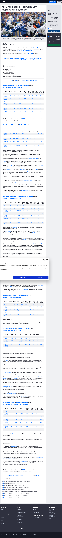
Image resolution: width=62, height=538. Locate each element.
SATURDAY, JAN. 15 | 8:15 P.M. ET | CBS (13, 127)
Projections (11, 58)
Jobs (2, 509)
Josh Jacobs (5, 99)
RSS (52, 518)
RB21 (27, 413)
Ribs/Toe (21, 413)
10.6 (32, 416)
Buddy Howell (6, 424)
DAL (14, 314)
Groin (20, 111)
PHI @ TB (21, 80)
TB (14, 205)
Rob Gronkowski (6, 211)
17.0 (29, 106)
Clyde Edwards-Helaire (6, 345)
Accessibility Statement (24, 534)
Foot (20, 106)
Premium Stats (19, 515)
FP (32, 94)
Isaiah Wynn (10, 165)
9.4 (29, 111)
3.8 (29, 108)
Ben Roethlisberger (6, 341)
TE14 (25, 108)
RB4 (25, 98)
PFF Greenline (25, 118)
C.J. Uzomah (5, 96)
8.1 (27, 145)
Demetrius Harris (6, 429)
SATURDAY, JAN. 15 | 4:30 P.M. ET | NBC (13, 87)
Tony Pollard (5, 312)
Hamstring (18, 145)
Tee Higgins (5, 106)
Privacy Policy (8, 534)
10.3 (32, 417)
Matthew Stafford (6, 411)
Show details (51, 273)
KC (15, 338)
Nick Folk (5, 143)
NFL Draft (2, 523)
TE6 (27, 416)
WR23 (23, 138)
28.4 (27, 205)
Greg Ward (6, 218)
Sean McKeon (5, 315)
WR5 (23, 208)
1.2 (31, 422)
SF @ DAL (25, 80)
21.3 (26, 304)
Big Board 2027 (20, 522)
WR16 (27, 417)
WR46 (23, 218)
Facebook (53, 513)
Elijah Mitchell (5, 307)
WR (10, 106)
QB (10, 94)
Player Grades (19, 513)
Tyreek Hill (6, 338)
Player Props (19, 509)
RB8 (27, 419)
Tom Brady (6, 205)
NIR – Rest (18, 133)
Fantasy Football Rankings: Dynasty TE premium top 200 (13, 485)
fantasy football (35, 47)
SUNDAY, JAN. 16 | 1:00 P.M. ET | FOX (12, 198)
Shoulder (20, 344)
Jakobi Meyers (5, 136)
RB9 (26, 348)
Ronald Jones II (26, 239)
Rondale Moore (6, 427)
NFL (1, 516)
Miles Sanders (5, 216)
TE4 (25, 103)
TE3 (23, 210)
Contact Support (36, 517)
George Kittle (5, 310)
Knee (20, 94)
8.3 (27, 143)
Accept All (48, 277)
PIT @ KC (30, 80)
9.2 (27, 215)
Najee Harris (6, 336)
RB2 (26, 336)
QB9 (22, 304)
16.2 (30, 338)
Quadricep (19, 222)
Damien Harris (5, 146)
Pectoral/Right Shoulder (21, 341)
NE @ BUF (16, 80)
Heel (21, 338)
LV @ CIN (11, 80)
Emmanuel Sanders (6, 142)
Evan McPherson (6, 112)
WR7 (26, 338)
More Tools (54, 31)
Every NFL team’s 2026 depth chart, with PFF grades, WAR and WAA (15, 487)
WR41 (27, 426)
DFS (2, 520)
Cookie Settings (34, 534)
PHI (14, 215)
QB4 (25, 94)
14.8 (26, 309)
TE (10, 95)
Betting (2, 517)
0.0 (27, 222)
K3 (23, 143)
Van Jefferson (6, 417)
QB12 (26, 340)
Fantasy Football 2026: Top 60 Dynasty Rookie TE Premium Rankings (16, 481)
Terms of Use (15, 534)
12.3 (27, 136)
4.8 (27, 218)
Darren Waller (5, 104)
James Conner (6, 420)
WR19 (23, 136)
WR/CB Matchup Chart (20, 58)
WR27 (23, 213)
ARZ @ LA (35, 80)
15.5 (30, 340)
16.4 (26, 306)
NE (14, 136)
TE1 (22, 309)
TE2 (26, 342)
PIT (15, 336)
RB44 (27, 422)
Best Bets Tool (23, 61)
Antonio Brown (19, 234)
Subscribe (34, 509)
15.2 (30, 342)
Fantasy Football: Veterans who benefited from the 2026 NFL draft (15, 495)
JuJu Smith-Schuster (9, 356)
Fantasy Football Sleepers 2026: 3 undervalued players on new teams (16, 497)
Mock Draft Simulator (21, 523)
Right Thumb (18, 305)
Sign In (59, 1)
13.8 (29, 103)
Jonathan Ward (6, 423)
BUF (14, 133)
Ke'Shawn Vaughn (6, 220)
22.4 (29, 94)
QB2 (23, 205)
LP (32, 98)
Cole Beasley (5, 139)
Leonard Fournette (8, 236)
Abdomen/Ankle (20, 108)
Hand (19, 215)
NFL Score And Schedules (21, 512)
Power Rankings (20, 516)
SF (14, 304)
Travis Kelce (6, 342)
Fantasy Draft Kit (20, 519)
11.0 (27, 213)
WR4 (23, 133)
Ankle (21, 426)
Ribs (19, 98)
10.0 (27, 138)
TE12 (25, 95)
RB (10, 98)
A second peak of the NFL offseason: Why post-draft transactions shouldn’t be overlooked (19, 491)
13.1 (27, 210)
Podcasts (53, 516)
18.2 (27, 133)
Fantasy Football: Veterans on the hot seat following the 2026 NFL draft (16, 493)
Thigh (18, 136)
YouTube (52, 512)
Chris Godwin (7, 234)
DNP (38, 133)
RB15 (23, 219)
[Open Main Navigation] (1, 1)
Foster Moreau (5, 109)
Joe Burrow (6, 94)
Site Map (2, 534)
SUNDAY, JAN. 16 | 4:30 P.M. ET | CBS (12, 297)
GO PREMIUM (52, 1)
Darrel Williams (6, 348)
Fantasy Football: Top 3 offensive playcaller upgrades (13, 489)
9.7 (27, 141)
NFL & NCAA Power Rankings (27, 59)
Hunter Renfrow (5, 101)
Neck (18, 314)
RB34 (26, 344)
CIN (14, 94)
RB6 (22, 306)
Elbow (21, 336)
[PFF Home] (4, 1)
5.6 (31, 419)
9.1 (30, 348)
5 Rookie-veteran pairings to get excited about (12, 483)
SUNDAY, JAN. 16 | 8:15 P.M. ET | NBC (12, 330)
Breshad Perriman (5, 213)
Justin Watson (5, 223)
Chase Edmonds (6, 414)
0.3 (26, 314)
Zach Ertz (6, 416)
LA (15, 417)
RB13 (23, 215)
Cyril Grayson (35, 232)
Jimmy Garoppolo (6, 305)
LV (14, 98)
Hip (18, 213)
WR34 (23, 141)
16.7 (30, 336)
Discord (52, 515)
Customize (31, 277)
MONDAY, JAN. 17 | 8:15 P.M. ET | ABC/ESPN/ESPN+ (15, 404)
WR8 (25, 106)
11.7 (32, 413)
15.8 (27, 208)
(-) (30, 133)
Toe (20, 348)
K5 (25, 111)
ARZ (16, 413)
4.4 (27, 219)
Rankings (6, 58)
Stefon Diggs (5, 134)
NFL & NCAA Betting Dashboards (33, 58)
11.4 (30, 344)
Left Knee (18, 143)
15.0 (29, 98)
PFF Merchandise (36, 512)
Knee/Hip (19, 95)
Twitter (52, 509)
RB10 (23, 145)
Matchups (19, 518)
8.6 (29, 95)
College (2, 521)
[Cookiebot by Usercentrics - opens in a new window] (51, 259)
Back (19, 218)
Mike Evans (6, 208)
